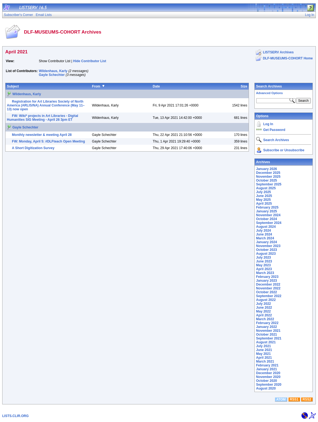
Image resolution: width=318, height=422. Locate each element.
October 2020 (266, 381)
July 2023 (263, 257)
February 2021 (267, 365)
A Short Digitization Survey (33, 148)
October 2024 (266, 219)
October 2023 (266, 250)
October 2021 (266, 334)
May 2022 (263, 311)
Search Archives (269, 86)
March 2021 (265, 361)
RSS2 (307, 399)
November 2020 (268, 377)
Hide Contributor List (89, 61)
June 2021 (264, 350)
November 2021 (268, 331)
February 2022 (267, 323)
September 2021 (268, 338)
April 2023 (264, 269)
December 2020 (268, 373)
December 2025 (268, 173)
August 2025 (266, 188)
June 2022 (264, 307)
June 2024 (264, 234)
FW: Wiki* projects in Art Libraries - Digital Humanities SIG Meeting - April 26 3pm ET (42, 118)
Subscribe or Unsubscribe (283, 150)
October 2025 (266, 180)
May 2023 (263, 265)
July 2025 (263, 192)
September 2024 (268, 223)
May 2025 (263, 200)
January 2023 (266, 281)
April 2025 (264, 203)
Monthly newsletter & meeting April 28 (42, 135)
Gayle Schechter (52, 75)
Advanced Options (269, 93)
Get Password (274, 130)
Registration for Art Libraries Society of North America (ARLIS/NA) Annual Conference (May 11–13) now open (46, 105)
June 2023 (264, 261)
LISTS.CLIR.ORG (15, 416)
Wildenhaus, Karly (53, 71)
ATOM (281, 399)
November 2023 (268, 246)
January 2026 (266, 169)
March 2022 (265, 319)
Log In (268, 124)
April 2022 (264, 315)
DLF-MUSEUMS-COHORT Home (288, 58)
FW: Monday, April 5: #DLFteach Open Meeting (48, 141)
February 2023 (267, 277)
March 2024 (265, 238)
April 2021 (264, 358)
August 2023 (266, 254)
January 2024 (266, 242)
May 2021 (263, 354)
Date (156, 86)
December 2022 (268, 284)
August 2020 (266, 388)
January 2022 (266, 327)
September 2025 (268, 184)
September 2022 (268, 296)
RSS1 (294, 399)
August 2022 (266, 300)
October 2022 (266, 292)
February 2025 (267, 207)
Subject (13, 86)
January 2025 (266, 211)
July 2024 (263, 230)
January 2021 (266, 369)
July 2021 (263, 346)
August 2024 (266, 227)
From (96, 86)
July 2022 (263, 304)
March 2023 (265, 273)
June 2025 (264, 196)
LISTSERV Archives (278, 52)
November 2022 (268, 288)
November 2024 (268, 215)
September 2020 (268, 385)
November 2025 (268, 177)
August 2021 (266, 342)
